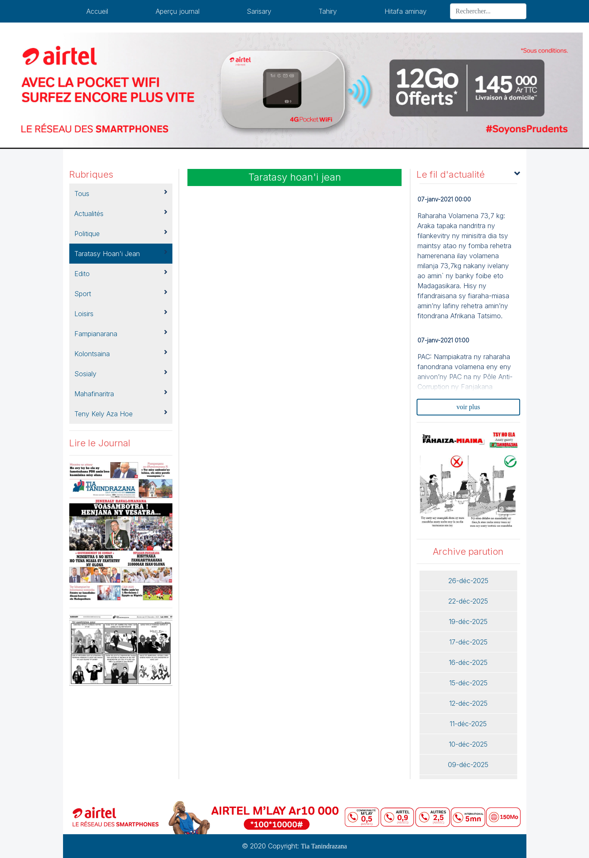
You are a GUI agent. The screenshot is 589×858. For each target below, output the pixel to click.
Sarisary (259, 11)
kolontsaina (121, 353)
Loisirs (121, 313)
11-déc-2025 (468, 724)
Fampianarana (121, 333)
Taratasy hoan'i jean (121, 253)
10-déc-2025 (468, 744)
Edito (121, 273)
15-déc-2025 (468, 683)
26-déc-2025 (468, 580)
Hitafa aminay (405, 11)
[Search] (488, 11)
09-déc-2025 (468, 764)
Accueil (97, 11)
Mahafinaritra (121, 393)
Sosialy (121, 373)
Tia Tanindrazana (324, 846)
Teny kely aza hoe (121, 413)
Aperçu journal (178, 11)
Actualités (121, 213)
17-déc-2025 (468, 642)
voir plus (468, 406)
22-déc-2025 (468, 601)
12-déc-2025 (468, 703)
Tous (121, 193)
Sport (121, 293)
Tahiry (328, 11)
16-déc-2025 (468, 662)
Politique (121, 233)
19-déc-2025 (468, 621)
